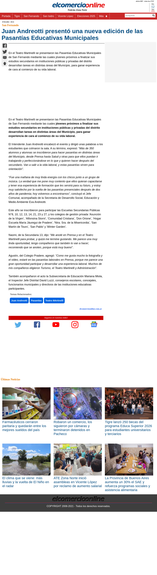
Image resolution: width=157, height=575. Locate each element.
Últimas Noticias (10, 442)
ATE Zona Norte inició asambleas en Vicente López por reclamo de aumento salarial (78, 545)
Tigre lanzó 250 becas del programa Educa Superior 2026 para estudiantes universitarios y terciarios (128, 491)
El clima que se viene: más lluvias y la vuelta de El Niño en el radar (25, 545)
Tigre (17, 16)
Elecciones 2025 (86, 16)
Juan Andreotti (19, 363)
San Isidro (48, 16)
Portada (6, 16)
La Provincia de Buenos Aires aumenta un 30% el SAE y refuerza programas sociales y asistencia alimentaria (127, 547)
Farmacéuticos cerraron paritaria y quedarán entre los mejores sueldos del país (24, 489)
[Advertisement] (55, 157)
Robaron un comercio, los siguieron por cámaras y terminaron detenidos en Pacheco (73, 491)
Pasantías (36, 363)
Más (103, 16)
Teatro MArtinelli (54, 363)
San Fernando (31, 16)
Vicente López (65, 16)
